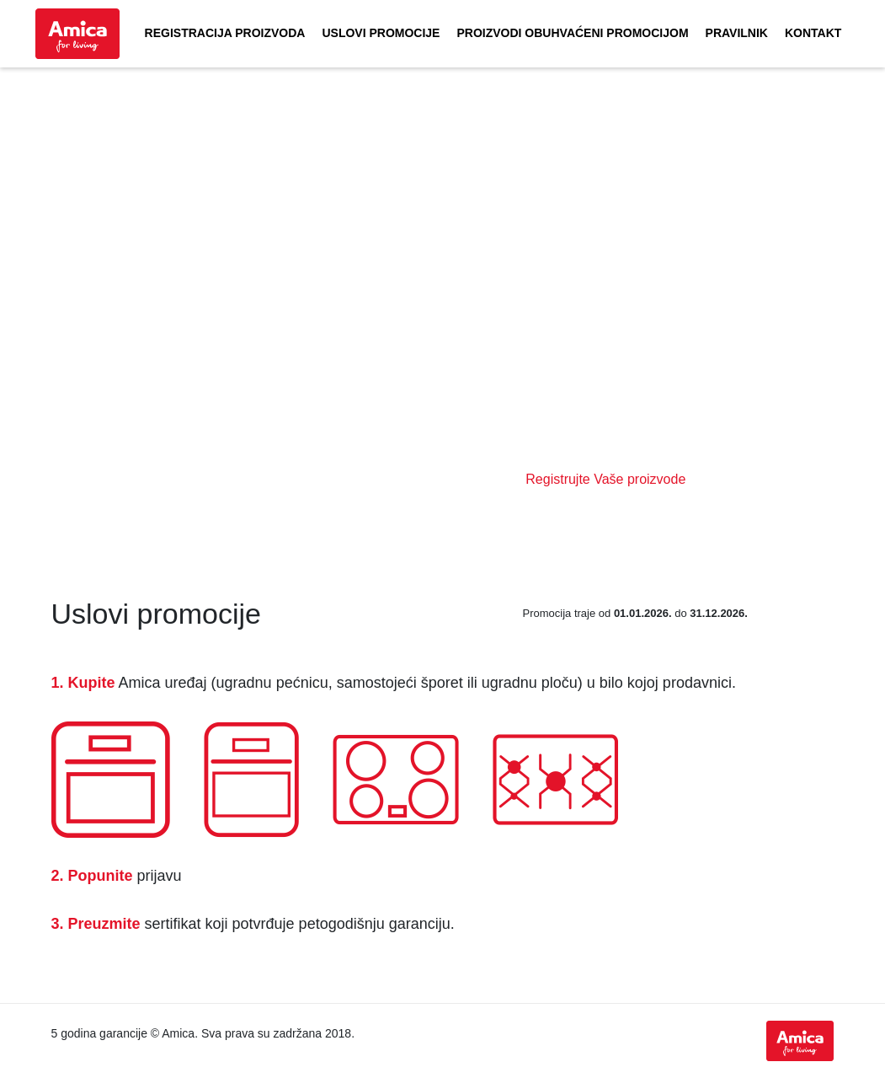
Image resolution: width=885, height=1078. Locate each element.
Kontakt (813, 33)
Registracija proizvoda (225, 33)
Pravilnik (737, 33)
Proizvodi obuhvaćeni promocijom (572, 33)
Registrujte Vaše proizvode (605, 479)
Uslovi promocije (381, 33)
